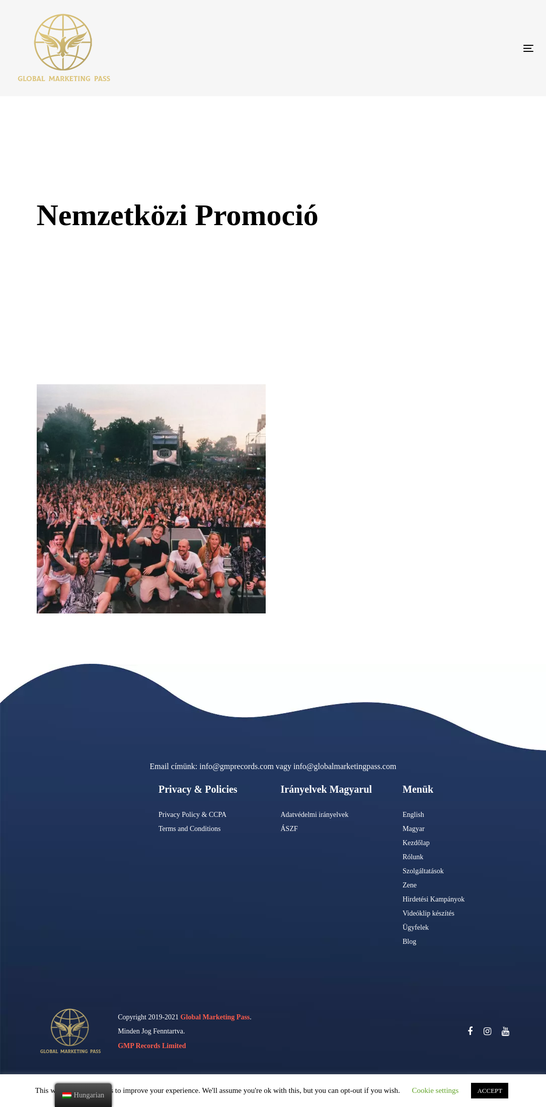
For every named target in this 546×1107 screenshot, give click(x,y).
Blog (409, 941)
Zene (410, 885)
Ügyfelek (416, 927)
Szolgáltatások (423, 871)
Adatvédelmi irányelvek (315, 814)
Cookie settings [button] (435, 1090)
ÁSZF (289, 829)
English (413, 814)
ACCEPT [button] (489, 1090)
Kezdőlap (416, 843)
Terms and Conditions (189, 829)
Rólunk (413, 857)
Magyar (414, 829)
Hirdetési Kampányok (433, 899)
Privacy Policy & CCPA (192, 814)
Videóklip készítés (428, 913)
